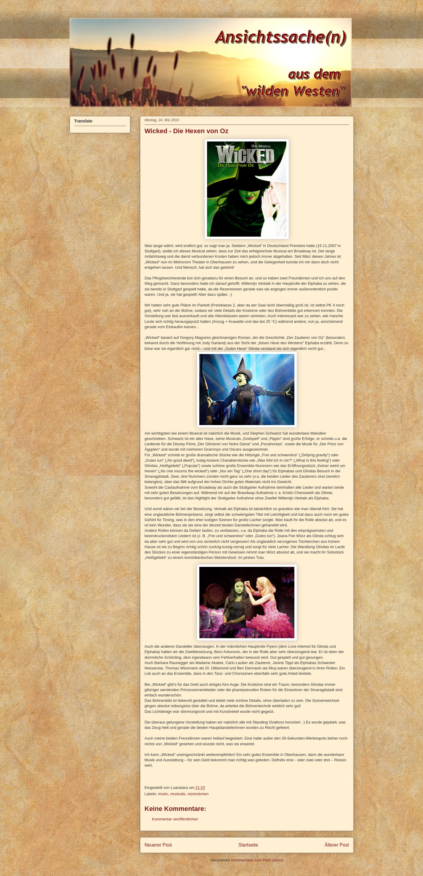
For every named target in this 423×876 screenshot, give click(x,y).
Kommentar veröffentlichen (175, 819)
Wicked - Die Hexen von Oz (186, 131)
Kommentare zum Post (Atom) (257, 860)
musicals (177, 794)
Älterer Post (337, 844)
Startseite (248, 844)
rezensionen (198, 794)
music (163, 794)
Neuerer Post (158, 844)
